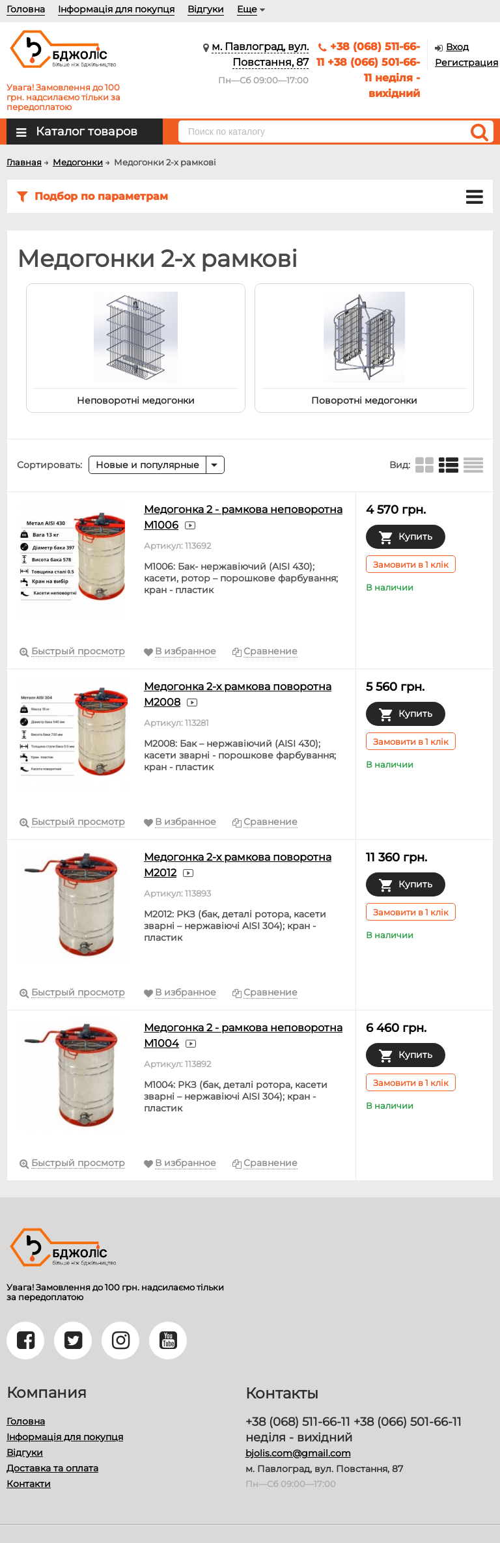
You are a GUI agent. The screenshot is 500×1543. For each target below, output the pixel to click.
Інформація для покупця (116, 9)
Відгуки (206, 9)
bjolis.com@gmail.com (298, 1453)
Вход (457, 47)
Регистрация (466, 62)
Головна (26, 9)
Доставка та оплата (52, 1468)
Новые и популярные (147, 465)
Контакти (29, 1484)
